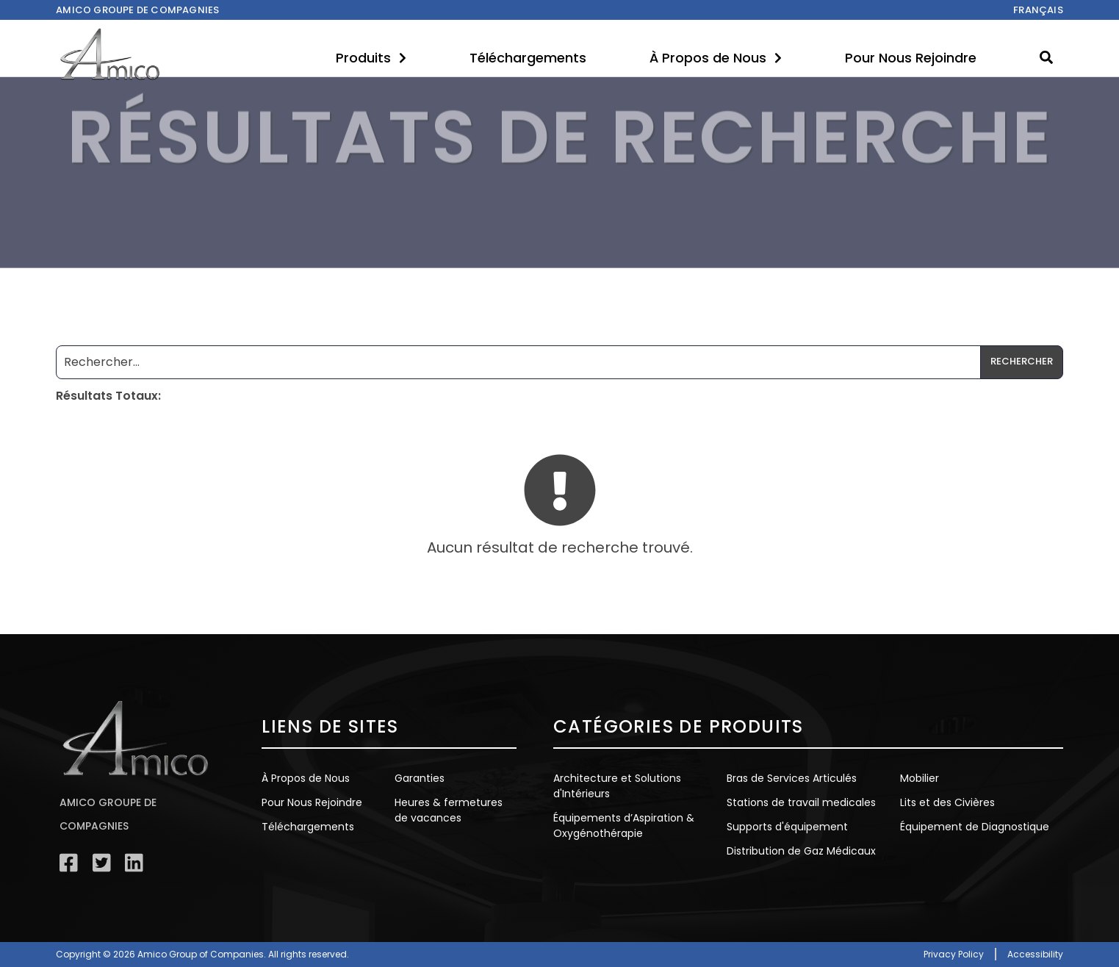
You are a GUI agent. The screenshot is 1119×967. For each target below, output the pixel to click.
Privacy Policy (954, 954)
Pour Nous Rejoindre (910, 57)
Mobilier (919, 778)
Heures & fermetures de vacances (449, 810)
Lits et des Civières (947, 802)
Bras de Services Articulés (792, 778)
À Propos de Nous (716, 57)
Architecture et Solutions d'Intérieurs (617, 786)
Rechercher (1021, 361)
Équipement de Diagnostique (974, 826)
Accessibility (1035, 954)
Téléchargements (527, 57)
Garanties (420, 778)
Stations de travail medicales (801, 802)
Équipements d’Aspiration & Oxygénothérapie (623, 825)
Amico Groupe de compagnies (137, 10)
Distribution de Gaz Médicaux (801, 851)
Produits (371, 57)
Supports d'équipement (787, 826)
